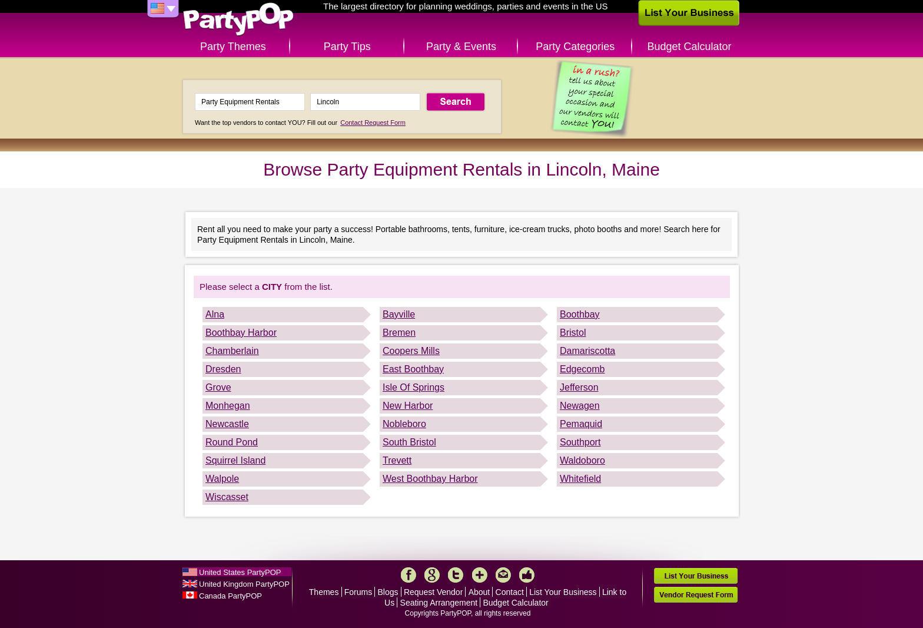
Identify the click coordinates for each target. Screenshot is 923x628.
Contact (510, 592)
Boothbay (580, 314)
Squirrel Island (235, 460)
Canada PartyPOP (230, 595)
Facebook (408, 575)
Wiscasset (226, 497)
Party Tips (347, 46)
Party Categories (575, 46)
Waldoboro (582, 460)
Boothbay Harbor (241, 333)
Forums (358, 592)
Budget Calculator (690, 46)
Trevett (397, 460)
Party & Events (461, 46)
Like (526, 575)
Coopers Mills (411, 351)
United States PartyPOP (240, 572)
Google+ (432, 575)
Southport (580, 442)
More (479, 575)
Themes (324, 592)
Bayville (399, 314)
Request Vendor (433, 592)
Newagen (580, 406)
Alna (214, 314)
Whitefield (580, 479)
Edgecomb (582, 369)
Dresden (223, 369)
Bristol (573, 333)
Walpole (222, 479)
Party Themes (233, 46)
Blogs (388, 592)
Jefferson (579, 387)
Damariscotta (587, 351)
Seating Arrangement (439, 602)
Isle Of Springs (413, 387)
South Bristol (409, 442)
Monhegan (227, 406)
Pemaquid (581, 424)
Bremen (399, 333)
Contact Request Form (373, 122)
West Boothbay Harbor (430, 479)
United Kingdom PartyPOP (244, 584)
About (479, 592)
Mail (503, 575)
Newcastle (227, 424)
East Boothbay (413, 369)
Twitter (455, 575)
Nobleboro (404, 424)
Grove (218, 387)
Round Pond (231, 442)
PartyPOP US (238, 19)
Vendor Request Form (695, 594)
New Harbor (408, 406)
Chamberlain (232, 351)
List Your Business (562, 592)
